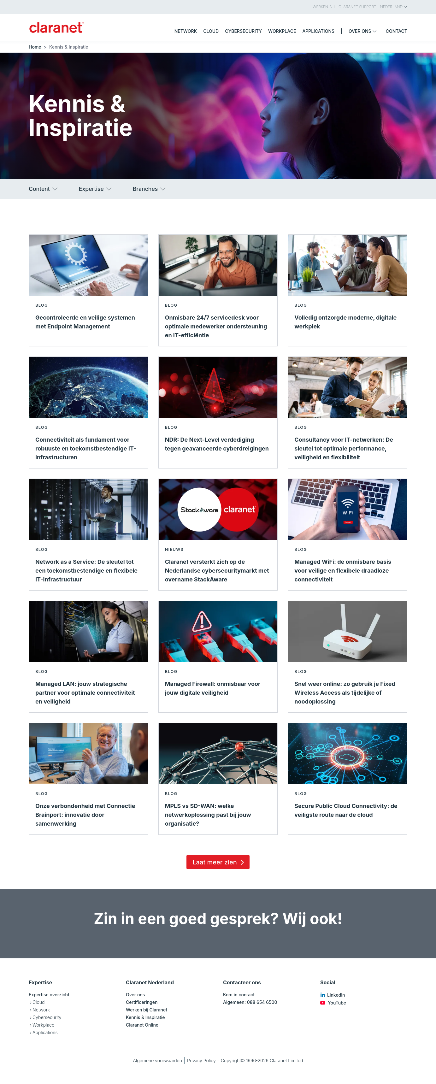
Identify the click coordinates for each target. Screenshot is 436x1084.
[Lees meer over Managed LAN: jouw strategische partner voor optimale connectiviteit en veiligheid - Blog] (88, 657)
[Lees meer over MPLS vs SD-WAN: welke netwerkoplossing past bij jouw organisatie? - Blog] (218, 779)
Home (35, 47)
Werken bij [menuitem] (324, 6)
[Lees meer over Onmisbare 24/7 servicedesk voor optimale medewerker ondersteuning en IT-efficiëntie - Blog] (218, 290)
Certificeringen (141, 1002)
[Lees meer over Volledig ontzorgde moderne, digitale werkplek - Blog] (347, 290)
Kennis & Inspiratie (145, 1017)
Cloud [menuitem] (211, 31)
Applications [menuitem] (318, 31)
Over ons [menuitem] (364, 31)
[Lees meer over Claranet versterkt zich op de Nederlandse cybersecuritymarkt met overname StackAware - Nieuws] (218, 535)
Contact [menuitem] (396, 31)
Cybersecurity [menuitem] (243, 31)
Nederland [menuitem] (393, 6)
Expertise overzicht (49, 994)
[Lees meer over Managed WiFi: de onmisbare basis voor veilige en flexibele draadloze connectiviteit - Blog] (347, 535)
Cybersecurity (47, 1017)
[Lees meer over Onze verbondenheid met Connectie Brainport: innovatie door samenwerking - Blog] (88, 779)
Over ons (135, 994)
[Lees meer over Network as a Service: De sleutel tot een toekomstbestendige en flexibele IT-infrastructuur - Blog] (88, 535)
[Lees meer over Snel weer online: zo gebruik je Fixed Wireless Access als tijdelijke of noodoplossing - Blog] (347, 657)
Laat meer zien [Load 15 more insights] (219, 862)
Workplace (43, 1025)
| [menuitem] (341, 31)
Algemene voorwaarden (157, 1060)
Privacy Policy (201, 1060)
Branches (150, 189)
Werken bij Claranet (146, 1009)
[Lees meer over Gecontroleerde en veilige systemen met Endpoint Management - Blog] (88, 290)
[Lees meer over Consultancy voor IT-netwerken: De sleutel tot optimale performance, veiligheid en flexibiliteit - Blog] (347, 412)
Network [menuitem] (185, 31)
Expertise (96, 189)
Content (44, 189)
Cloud (38, 1002)
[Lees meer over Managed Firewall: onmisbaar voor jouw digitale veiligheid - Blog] (218, 657)
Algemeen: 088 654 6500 (250, 1002)
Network (41, 1009)
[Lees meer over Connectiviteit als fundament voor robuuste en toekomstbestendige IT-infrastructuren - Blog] (88, 412)
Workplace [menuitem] (282, 31)
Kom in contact (239, 994)
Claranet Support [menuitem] (357, 6)
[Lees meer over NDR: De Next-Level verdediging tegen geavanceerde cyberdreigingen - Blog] (218, 412)
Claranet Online (142, 1025)
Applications (45, 1032)
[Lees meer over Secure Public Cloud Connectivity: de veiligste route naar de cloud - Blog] (347, 779)
